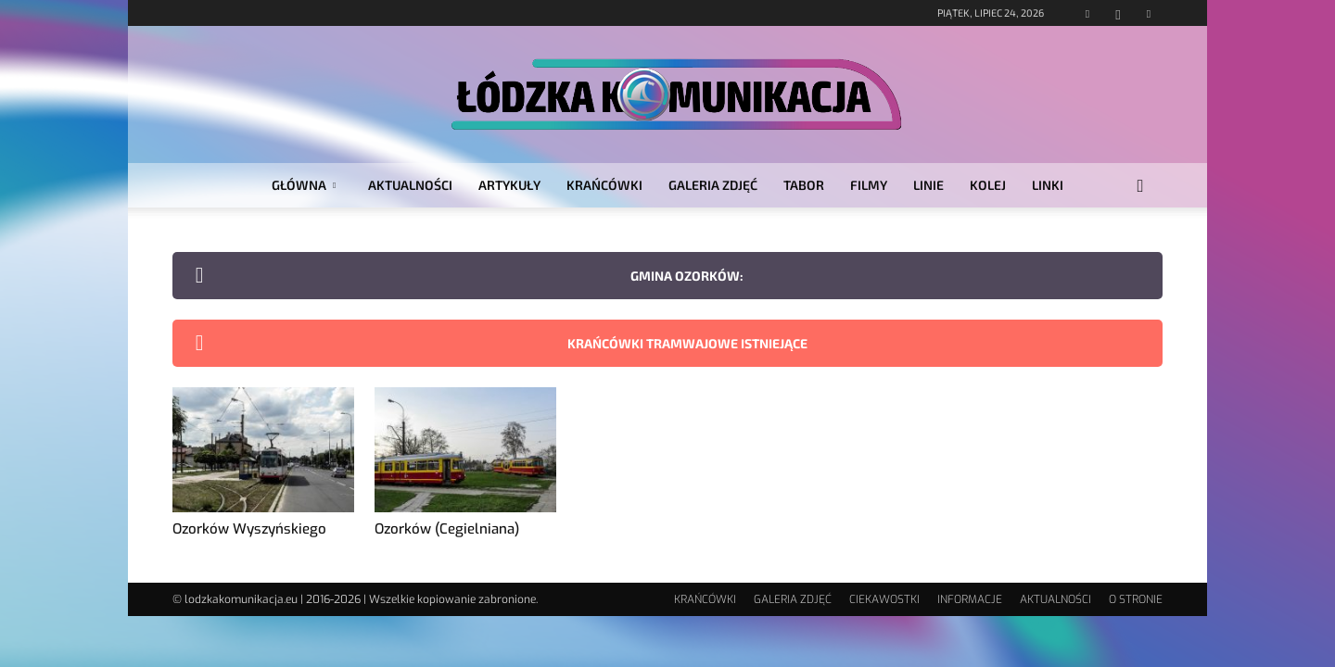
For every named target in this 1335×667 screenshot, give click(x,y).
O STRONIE (1136, 599)
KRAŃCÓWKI (604, 185)
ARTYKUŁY (509, 185)
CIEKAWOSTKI (884, 599)
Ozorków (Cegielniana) (447, 529)
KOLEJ (988, 185)
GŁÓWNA (304, 185)
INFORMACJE (969, 599)
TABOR (803, 185)
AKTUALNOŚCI (410, 185)
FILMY (868, 185)
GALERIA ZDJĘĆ (712, 185)
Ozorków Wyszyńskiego (249, 529)
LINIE (928, 185)
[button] (1140, 186)
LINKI (1047, 185)
